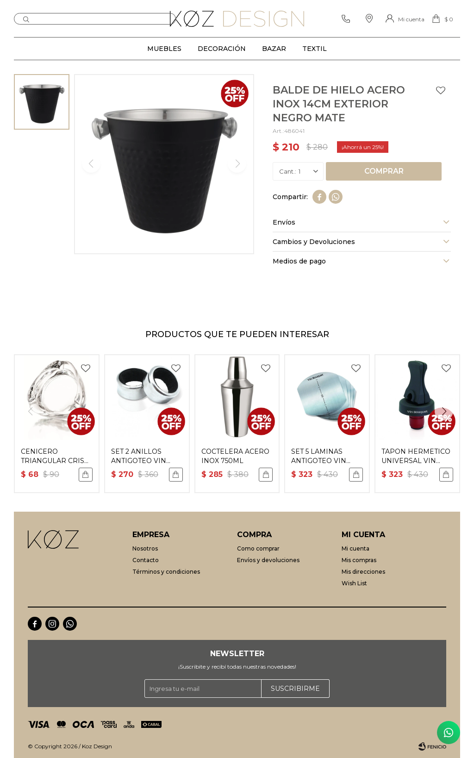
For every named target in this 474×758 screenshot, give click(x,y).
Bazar (274, 48)
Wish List (354, 583)
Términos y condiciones (166, 571)
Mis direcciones (363, 571)
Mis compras (359, 560)
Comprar (384, 171)
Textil (314, 48)
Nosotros (145, 548)
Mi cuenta (355, 548)
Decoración (222, 48)
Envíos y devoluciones (268, 560)
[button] (443, 411)
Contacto (145, 560)
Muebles (164, 48)
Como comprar (258, 548)
